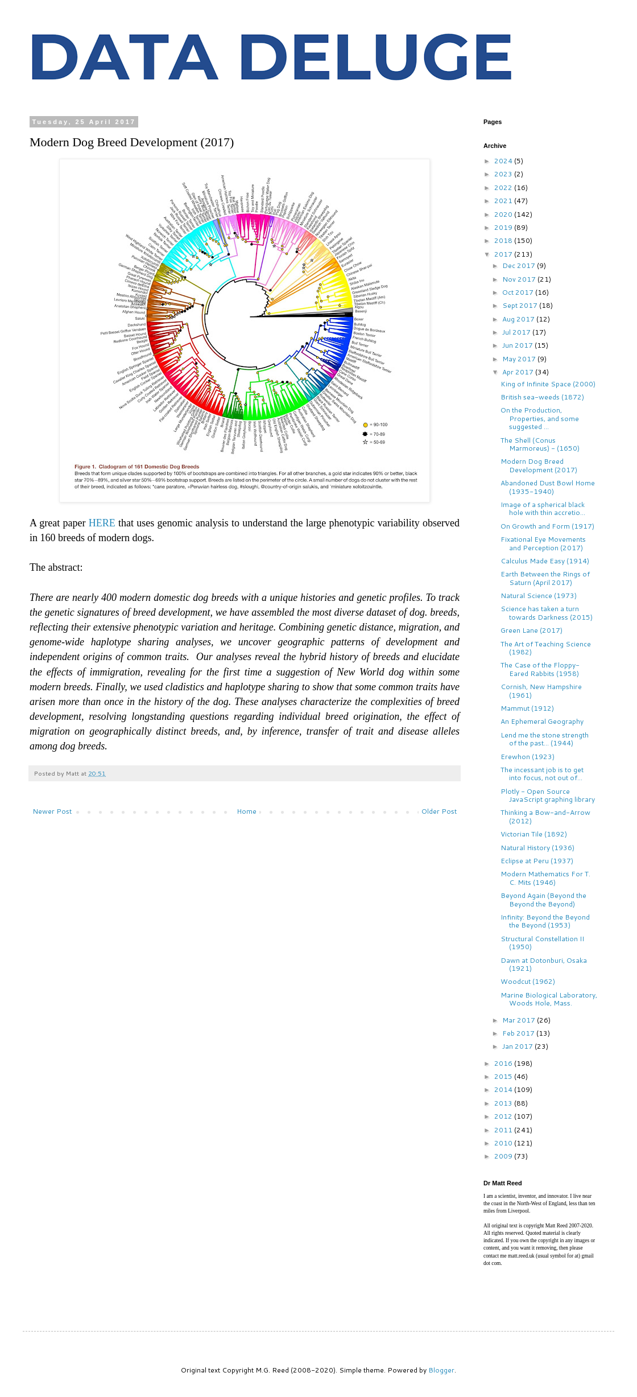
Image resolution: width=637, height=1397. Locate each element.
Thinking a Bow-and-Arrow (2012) (545, 816)
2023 (504, 174)
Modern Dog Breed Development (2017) (538, 465)
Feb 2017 (519, 1033)
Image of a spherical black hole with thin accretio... (542, 508)
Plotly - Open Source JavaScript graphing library (547, 795)
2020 (504, 214)
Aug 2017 (519, 319)
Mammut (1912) (527, 708)
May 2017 (519, 359)
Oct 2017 (518, 292)
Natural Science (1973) (538, 595)
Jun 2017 (518, 345)
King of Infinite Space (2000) (547, 384)
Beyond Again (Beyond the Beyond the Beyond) (543, 899)
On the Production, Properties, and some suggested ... (539, 418)
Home (247, 811)
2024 (504, 161)
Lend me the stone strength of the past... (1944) (544, 739)
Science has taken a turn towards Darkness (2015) (546, 612)
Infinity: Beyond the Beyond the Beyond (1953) (545, 921)
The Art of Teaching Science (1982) (545, 648)
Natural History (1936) (537, 847)
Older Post (439, 811)
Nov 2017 (519, 279)
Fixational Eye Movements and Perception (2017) (543, 543)
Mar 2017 (519, 1020)
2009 (504, 1156)
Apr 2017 (518, 372)
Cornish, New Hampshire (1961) (541, 690)
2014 (504, 1089)
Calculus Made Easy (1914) (544, 561)
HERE (102, 523)
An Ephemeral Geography (542, 721)
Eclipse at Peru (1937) (536, 861)
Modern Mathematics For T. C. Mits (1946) (545, 878)
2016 (504, 1063)
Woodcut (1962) (527, 981)
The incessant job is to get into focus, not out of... (542, 773)
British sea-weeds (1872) (542, 397)
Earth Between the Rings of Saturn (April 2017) (545, 578)
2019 (504, 227)
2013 (504, 1103)
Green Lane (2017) (531, 630)
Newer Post (52, 811)
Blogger (441, 1370)
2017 (504, 254)
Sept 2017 (520, 305)
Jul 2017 (517, 332)
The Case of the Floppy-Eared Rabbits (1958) (540, 669)
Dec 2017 (519, 265)
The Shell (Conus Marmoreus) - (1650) (540, 444)
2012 (504, 1116)
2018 (504, 240)
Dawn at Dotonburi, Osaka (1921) (543, 964)
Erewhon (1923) (527, 756)
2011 (504, 1130)
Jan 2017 (518, 1046)
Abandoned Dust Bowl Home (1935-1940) (547, 487)
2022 (504, 187)
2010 (504, 1143)
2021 (504, 200)
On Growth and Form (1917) (547, 526)
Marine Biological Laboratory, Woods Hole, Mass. (548, 999)
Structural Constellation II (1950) (542, 942)
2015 (504, 1076)
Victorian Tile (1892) (533, 834)
